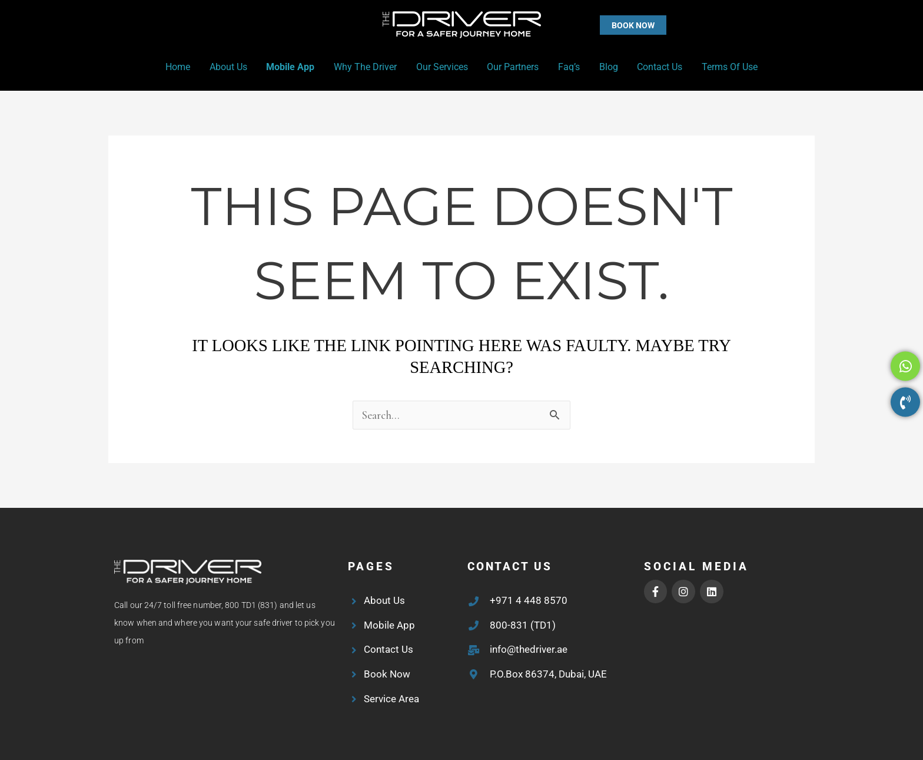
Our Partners (513, 66)
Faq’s (568, 66)
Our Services (442, 66)
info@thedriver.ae (528, 649)
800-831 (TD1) (523, 625)
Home (179, 66)
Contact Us (658, 66)
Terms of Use (728, 66)
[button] (609, 25)
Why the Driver (365, 66)
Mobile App (291, 66)
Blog (607, 66)
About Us (229, 66)
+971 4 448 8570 (528, 600)
